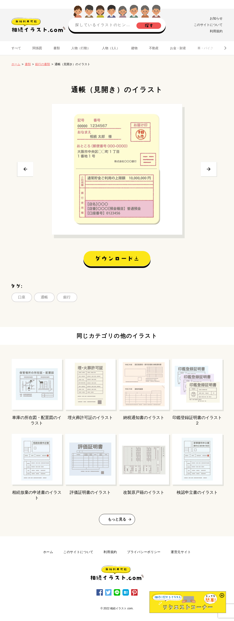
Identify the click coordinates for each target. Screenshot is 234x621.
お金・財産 (178, 48)
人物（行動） (80, 48)
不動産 (154, 48)
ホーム (15, 64)
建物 (134, 48)
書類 (56, 48)
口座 (21, 297)
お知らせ (216, 18)
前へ (25, 169)
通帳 (44, 297)
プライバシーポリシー (144, 552)
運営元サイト (181, 552)
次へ (209, 169)
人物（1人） (111, 48)
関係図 (37, 48)
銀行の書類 (42, 64)
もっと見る (117, 519)
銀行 (67, 297)
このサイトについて (208, 25)
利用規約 (216, 31)
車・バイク (205, 48)
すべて (16, 48)
